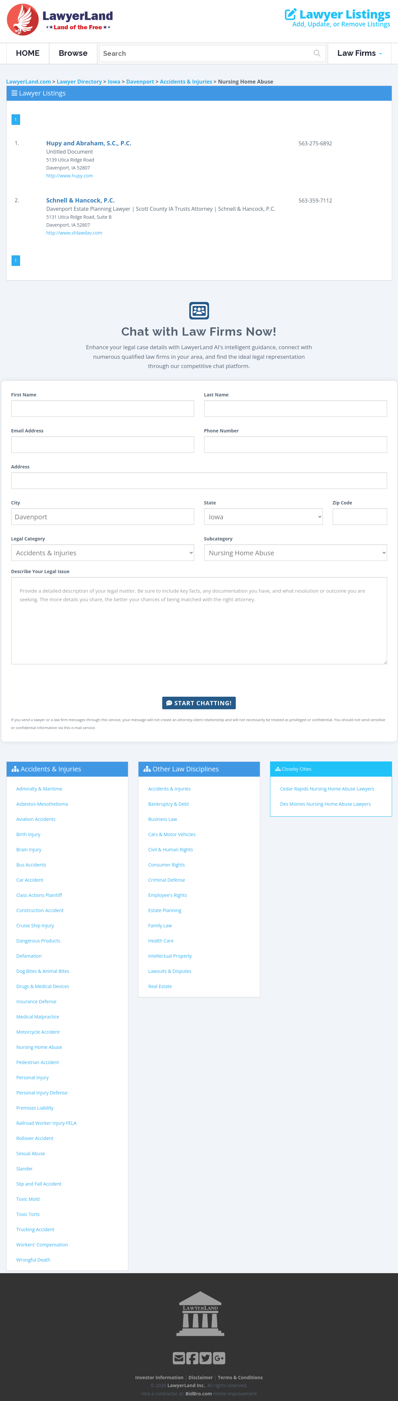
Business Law (162, 819)
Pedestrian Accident (37, 1062)
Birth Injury (28, 834)
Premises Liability (35, 1108)
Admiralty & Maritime (39, 789)
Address (20, 466)
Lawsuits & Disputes (170, 971)
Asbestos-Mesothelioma (42, 804)
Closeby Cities (296, 769)
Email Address (27, 430)
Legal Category (28, 538)
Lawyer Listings (337, 14)
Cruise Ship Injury (35, 925)
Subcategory (218, 538)
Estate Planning (164, 910)
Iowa (114, 81)
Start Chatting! (198, 703)
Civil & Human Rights (170, 849)
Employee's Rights (167, 895)
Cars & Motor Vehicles (172, 834)
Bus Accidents (31, 865)
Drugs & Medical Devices (42, 986)
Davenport (140, 81)
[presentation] (199, 680)
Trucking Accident (35, 1229)
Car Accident (30, 880)
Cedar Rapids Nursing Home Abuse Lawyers (327, 789)
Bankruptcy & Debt (168, 804)
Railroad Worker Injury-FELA (46, 1123)
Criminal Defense (166, 880)
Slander (24, 1168)
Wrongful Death (33, 1260)
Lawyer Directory (79, 81)
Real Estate (160, 986)
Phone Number (221, 430)
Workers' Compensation (42, 1244)
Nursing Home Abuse (39, 1047)
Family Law (160, 925)
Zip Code (342, 502)
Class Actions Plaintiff (39, 895)
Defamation (29, 956)
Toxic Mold (28, 1199)
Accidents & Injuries (186, 81)
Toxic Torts (28, 1214)
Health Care (161, 941)
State (210, 502)
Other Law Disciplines (186, 768)
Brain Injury (29, 849)
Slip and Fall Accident (39, 1184)
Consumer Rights (166, 865)
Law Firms (359, 53)
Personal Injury (32, 1077)
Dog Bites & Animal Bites (42, 971)
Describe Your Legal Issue (40, 571)
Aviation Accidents (36, 819)
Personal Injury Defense (42, 1092)
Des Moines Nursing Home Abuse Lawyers (325, 804)
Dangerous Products (38, 941)
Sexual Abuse (30, 1153)
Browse (73, 53)
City (15, 502)
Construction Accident (40, 910)
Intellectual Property (170, 956)
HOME (28, 53)
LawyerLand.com (28, 81)
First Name (24, 394)
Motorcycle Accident (38, 1032)
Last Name (216, 394)
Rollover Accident (35, 1138)
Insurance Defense (36, 1001)
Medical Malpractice (37, 1017)
